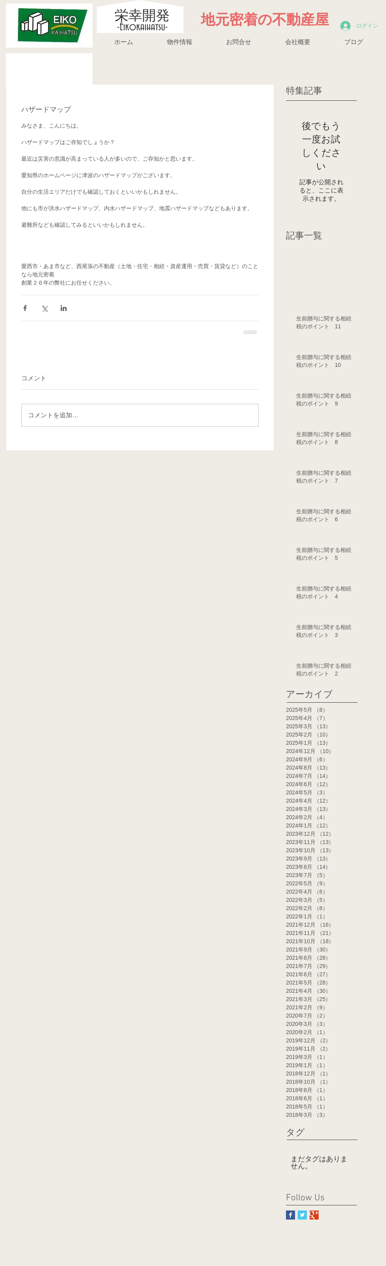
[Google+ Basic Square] (314, 1215)
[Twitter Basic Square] (302, 1215)
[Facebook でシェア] (25, 308)
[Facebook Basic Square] (290, 1215)
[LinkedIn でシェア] (63, 308)
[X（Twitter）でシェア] (44, 308)
